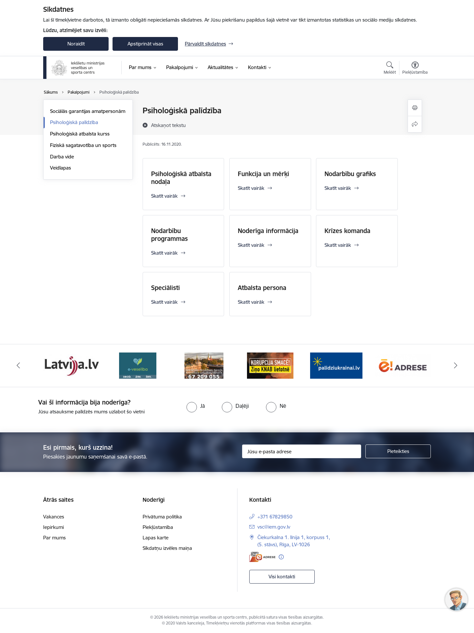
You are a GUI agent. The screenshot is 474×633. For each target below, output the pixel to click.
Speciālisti (165, 288)
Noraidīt (76, 44)
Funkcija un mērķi (263, 174)
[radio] (195, 406)
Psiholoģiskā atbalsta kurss (80, 134)
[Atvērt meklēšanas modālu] (389, 69)
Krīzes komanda (347, 231)
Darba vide (62, 157)
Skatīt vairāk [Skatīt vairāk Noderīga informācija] (251, 245)
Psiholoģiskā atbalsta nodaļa (181, 178)
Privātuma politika (162, 517)
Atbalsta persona (262, 288)
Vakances (53, 517)
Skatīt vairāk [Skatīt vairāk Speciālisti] (164, 302)
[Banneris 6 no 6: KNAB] (270, 365)
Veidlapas (60, 168)
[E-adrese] (262, 557)
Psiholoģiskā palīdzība (74, 122)
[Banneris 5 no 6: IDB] (203, 365)
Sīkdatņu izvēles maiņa (167, 548)
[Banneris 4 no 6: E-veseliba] (137, 365)
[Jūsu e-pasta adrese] (301, 451)
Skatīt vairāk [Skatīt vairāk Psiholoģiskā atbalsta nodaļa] (164, 196)
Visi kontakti (282, 576)
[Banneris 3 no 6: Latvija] (71, 365)
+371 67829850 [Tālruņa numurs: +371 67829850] (274, 517)
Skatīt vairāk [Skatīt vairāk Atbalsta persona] (251, 302)
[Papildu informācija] (281, 556)
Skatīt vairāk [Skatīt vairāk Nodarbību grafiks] (338, 188)
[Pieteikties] (398, 451)
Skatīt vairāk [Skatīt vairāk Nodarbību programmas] (164, 253)
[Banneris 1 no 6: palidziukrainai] (336, 365)
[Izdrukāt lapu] (415, 108)
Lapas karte (155, 537)
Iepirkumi (53, 527)
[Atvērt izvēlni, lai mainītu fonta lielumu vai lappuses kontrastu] (415, 69)
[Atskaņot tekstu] (168, 125)
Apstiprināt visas (145, 44)
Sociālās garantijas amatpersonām (87, 111)
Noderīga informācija (268, 231)
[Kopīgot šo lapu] (415, 124)
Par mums (54, 537)
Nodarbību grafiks (350, 174)
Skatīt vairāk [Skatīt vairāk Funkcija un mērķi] (251, 188)
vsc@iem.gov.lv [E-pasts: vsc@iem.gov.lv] (273, 527)
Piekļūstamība (158, 527)
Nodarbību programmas (169, 235)
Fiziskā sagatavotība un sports (83, 145)
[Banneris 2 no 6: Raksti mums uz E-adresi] (403, 365)
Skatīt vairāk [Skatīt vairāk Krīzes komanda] (338, 245)
